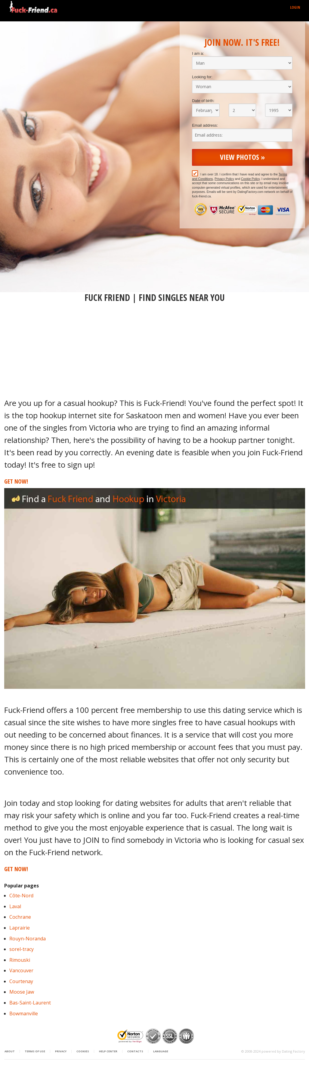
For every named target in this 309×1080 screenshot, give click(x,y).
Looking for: (202, 77)
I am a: (198, 53)
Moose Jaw (21, 992)
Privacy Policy (224, 179)
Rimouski (19, 960)
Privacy (60, 1051)
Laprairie (19, 927)
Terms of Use (35, 1051)
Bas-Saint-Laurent (30, 1002)
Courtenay (21, 981)
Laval (15, 906)
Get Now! (16, 481)
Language (160, 1051)
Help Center (108, 1051)
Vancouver (21, 970)
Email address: (205, 125)
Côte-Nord (21, 895)
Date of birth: (203, 100)
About (10, 1051)
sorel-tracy (21, 949)
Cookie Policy (250, 179)
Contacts (135, 1051)
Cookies (82, 1051)
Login (295, 7)
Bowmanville (23, 1013)
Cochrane (20, 917)
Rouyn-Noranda (27, 938)
